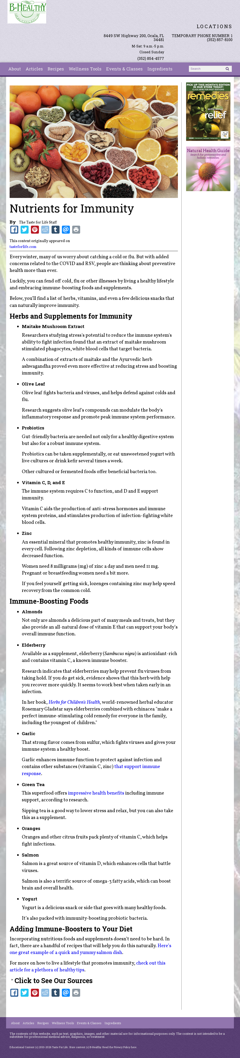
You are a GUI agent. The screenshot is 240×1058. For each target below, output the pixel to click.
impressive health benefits (96, 793)
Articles (34, 69)
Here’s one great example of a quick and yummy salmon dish (90, 949)
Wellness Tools (85, 69)
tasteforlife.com (23, 247)
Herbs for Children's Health (74, 702)
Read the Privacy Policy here (119, 1047)
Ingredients (159, 69)
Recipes (56, 69)
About (14, 69)
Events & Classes (124, 69)
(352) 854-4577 (150, 58)
